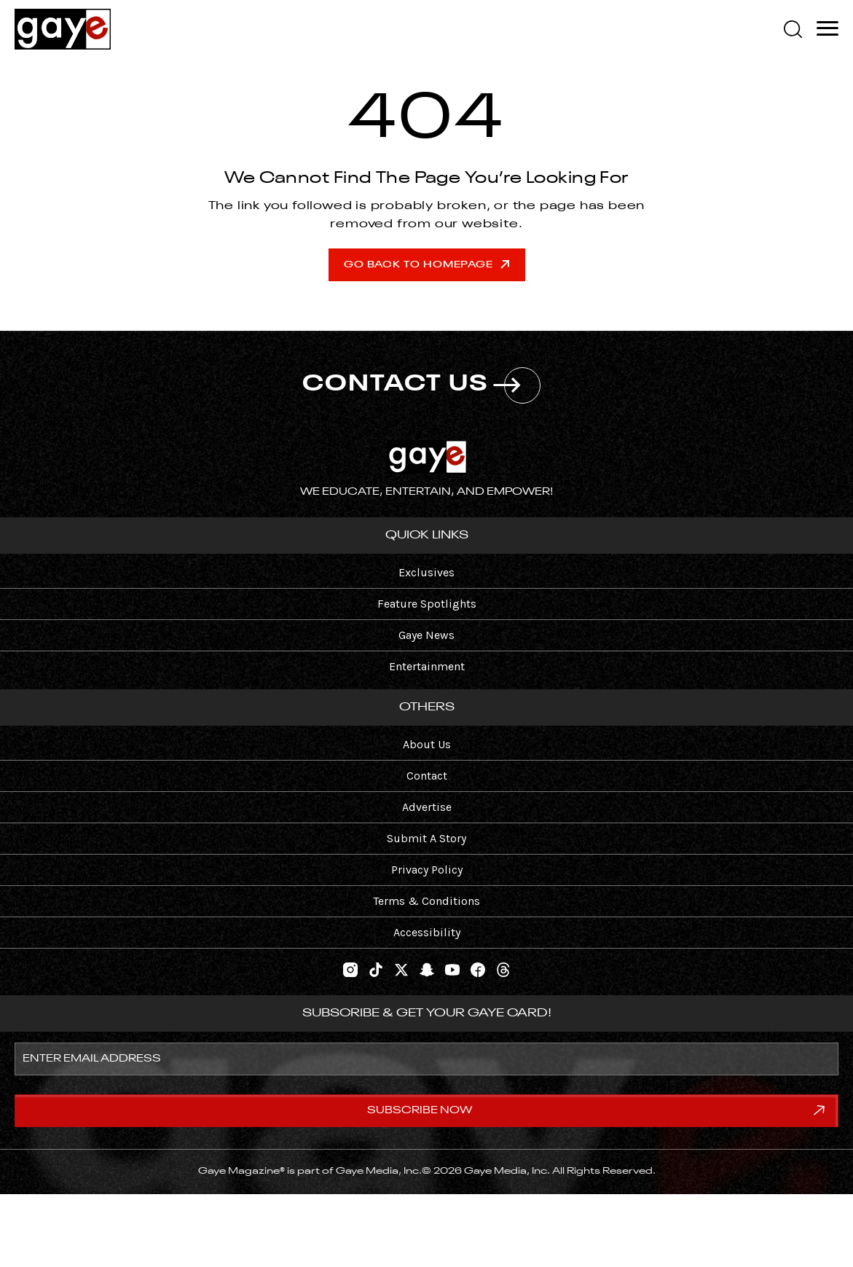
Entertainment (427, 666)
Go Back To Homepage (426, 265)
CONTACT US (421, 385)
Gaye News (426, 635)
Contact (426, 775)
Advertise (427, 807)
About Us (427, 744)
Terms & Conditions (426, 901)
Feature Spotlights (426, 604)
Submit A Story (426, 838)
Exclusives (426, 572)
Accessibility (426, 932)
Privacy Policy (427, 869)
